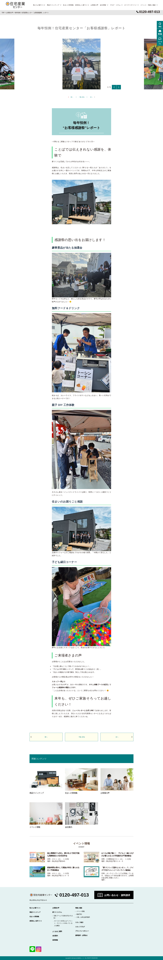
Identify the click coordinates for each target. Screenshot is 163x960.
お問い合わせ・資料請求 (117, 895)
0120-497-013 (74, 895)
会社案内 (55, 935)
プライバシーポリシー (82, 931)
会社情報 (103, 5)
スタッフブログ (80, 927)
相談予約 (79, 914)
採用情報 (55, 940)
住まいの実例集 (68, 5)
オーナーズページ (130, 5)
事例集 (159, 32)
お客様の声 (94, 5)
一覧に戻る (81, 97)
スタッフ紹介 (79, 922)
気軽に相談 (78, 908)
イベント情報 (80, 911)
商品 (159, 24)
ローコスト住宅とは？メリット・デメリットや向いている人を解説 (63, 923)
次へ (91, 97)
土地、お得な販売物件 (83, 917)
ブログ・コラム (115, 5)
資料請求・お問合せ (81, 935)
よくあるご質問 (57, 931)
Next (118, 87)
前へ (72, 97)
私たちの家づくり (39, 5)
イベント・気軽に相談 (148, 5)
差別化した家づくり (82, 5)
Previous (114, 87)
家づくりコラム (57, 912)
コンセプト (159, 41)
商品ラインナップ (53, 5)
